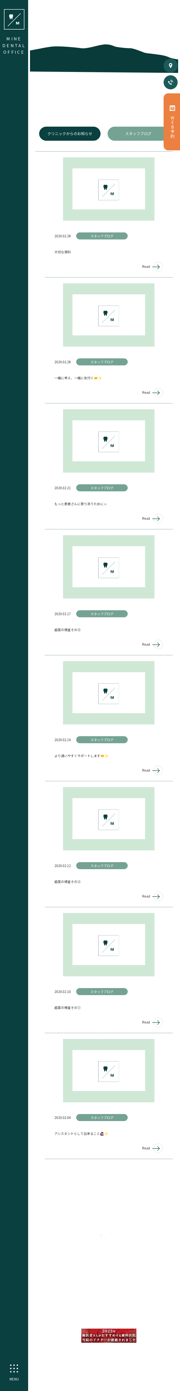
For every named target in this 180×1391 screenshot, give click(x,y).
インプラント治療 (97, 1321)
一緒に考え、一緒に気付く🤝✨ (78, 377)
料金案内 (143, 1286)
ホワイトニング (126, 1321)
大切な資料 (62, 252)
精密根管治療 (74, 1310)
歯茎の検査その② (67, 881)
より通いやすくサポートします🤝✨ (81, 755)
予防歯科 (132, 1310)
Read (152, 266)
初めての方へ (78, 1286)
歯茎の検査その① (67, 1007)
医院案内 (100, 1286)
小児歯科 (114, 1310)
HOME (58, 1286)
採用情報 (120, 1296)
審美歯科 (95, 1310)
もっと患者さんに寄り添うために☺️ (80, 503)
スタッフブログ (138, 133)
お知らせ (162, 1286)
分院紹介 (102, 1296)
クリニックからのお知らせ (69, 133)
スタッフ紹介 (121, 1286)
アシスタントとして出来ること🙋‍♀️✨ (81, 1133)
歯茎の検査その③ (67, 629)
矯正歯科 (151, 1310)
